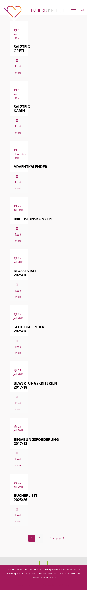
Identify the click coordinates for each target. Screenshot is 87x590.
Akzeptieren (25, 585)
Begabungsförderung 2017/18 (36, 441)
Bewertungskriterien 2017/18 (35, 385)
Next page (57, 538)
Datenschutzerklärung (55, 585)
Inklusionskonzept (33, 218)
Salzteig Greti (22, 48)
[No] (81, 577)
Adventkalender (30, 166)
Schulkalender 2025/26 (29, 329)
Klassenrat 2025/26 (25, 273)
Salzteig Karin (22, 108)
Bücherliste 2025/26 (26, 497)
